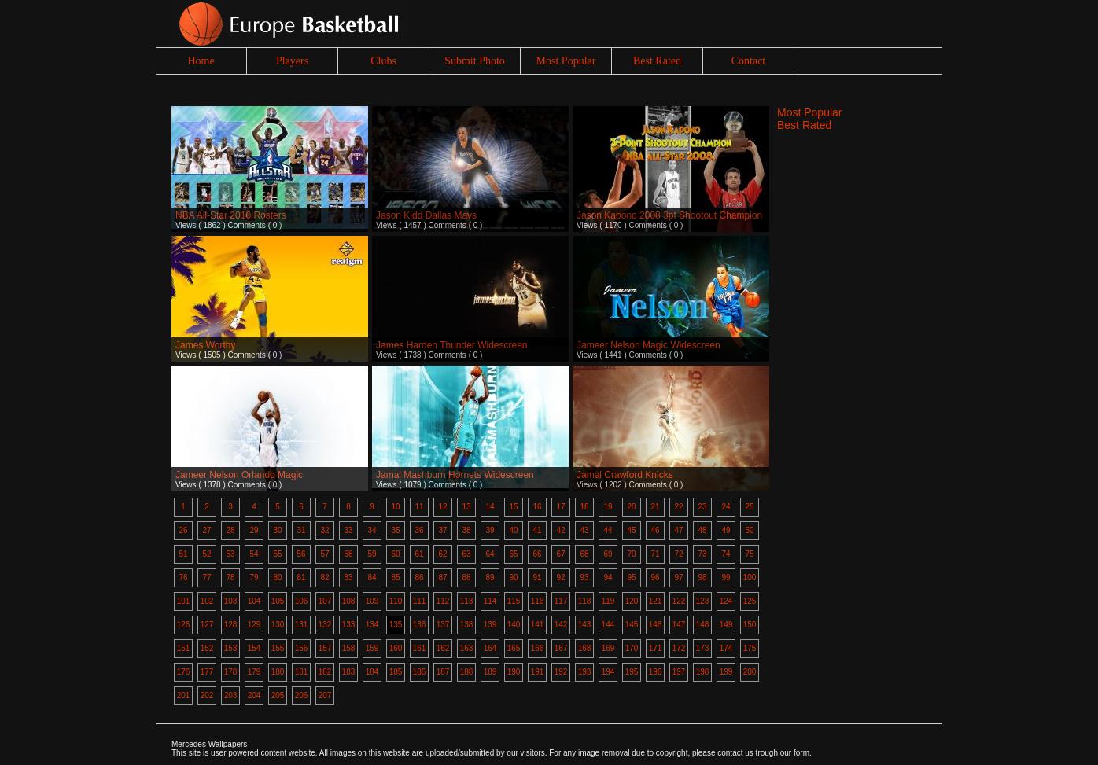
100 (750, 577)
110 (396, 601)
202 (207, 695)
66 (536, 554)
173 (702, 648)
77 (206, 577)
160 (396, 648)
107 (325, 601)
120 (632, 601)
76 (183, 577)
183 (349, 672)
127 (207, 624)
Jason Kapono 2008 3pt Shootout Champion (669, 215)
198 (702, 672)
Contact (748, 61)
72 (678, 554)
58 (348, 554)
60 (395, 554)
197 (679, 672)
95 (631, 577)
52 (206, 554)
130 (278, 624)
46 (654, 530)
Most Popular (566, 61)
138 (466, 624)
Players (292, 61)
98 (702, 577)
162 (443, 648)
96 (654, 577)
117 (561, 601)
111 (419, 601)
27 (206, 530)
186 (419, 672)
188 (466, 672)
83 (348, 577)
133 (349, 624)
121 (655, 601)
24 (725, 506)
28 (230, 530)
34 (371, 530)
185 (396, 672)
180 (278, 672)
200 (750, 672)
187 (443, 672)
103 (231, 601)
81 (301, 577)
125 (750, 601)
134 (372, 624)
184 (372, 672)
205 (278, 695)
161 (419, 648)
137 (443, 624)
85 (395, 577)
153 (231, 648)
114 (490, 601)
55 (277, 554)
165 (514, 648)
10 (395, 506)
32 (324, 530)
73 (702, 554)
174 (726, 648)
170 (632, 648)
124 (726, 601)
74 (725, 554)
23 (702, 506)
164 (490, 648)
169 (608, 648)
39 (489, 530)
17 (560, 506)
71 (654, 554)
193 (584, 672)
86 (419, 577)
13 (466, 506)
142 (561, 624)
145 (632, 624)
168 (584, 648)
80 (277, 577)
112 (443, 601)
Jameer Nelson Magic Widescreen (648, 345)
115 (514, 601)
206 (301, 695)
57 (324, 554)
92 (560, 577)
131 (301, 624)
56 (301, 554)
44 (607, 530)
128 (231, 624)
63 (466, 554)
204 (254, 695)
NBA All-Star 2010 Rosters (230, 215)
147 (679, 624)
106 (301, 601)
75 (749, 554)
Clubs (383, 61)
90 (513, 577)
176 (183, 672)
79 (253, 577)
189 (490, 672)
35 (395, 530)
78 (230, 577)
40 (513, 530)
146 (655, 624)
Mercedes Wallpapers (209, 744)
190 (514, 672)
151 (183, 648)
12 (442, 506)
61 (419, 554)
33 (348, 530)
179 (254, 672)
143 (584, 624)
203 (231, 695)
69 (607, 554)
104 (254, 601)
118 (584, 601)
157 (325, 648)
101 (183, 601)
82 (324, 577)
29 (253, 530)
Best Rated (657, 61)
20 (631, 506)
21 (654, 506)
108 (349, 601)
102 (207, 601)
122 (679, 601)
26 (183, 530)
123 (702, 601)
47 (678, 530)
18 (584, 506)
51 (183, 554)
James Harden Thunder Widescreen (452, 345)
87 (442, 577)
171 (655, 648)
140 (514, 624)
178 (231, 672)
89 (489, 577)
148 (702, 624)
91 (536, 577)
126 (183, 624)
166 (537, 648)
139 (490, 624)
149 (726, 624)
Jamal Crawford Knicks (625, 474)
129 (254, 624)
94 (607, 577)
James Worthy (205, 345)
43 (584, 530)
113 (466, 601)
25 (749, 506)
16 (536, 506)
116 (537, 601)
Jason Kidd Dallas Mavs (426, 215)
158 (349, 648)
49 (725, 530)
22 (678, 506)
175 (750, 648)
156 (301, 648)
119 (608, 601)
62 (442, 554)
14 (489, 506)
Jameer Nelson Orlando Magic (239, 474)
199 (726, 672)
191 (537, 672)
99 (725, 577)
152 (207, 648)
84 (371, 577)
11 (419, 506)
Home (200, 61)
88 (466, 577)
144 (608, 624)
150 (750, 624)
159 (372, 648)
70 (631, 554)
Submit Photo (474, 61)
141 (537, 624)
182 (325, 672)
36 (419, 530)
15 (513, 506)
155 (278, 648)
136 (419, 624)
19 (607, 506)
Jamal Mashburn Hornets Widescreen (455, 474)
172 (679, 648)
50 (749, 530)
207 (325, 695)
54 (253, 554)
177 (207, 672)
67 (560, 554)
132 (325, 624)
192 (561, 672)
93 (584, 577)
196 (655, 672)
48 (702, 530)
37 (442, 530)
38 (466, 530)
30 (277, 530)
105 (278, 601)
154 (254, 648)
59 (371, 554)
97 (678, 577)
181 (301, 672)
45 (631, 530)
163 (466, 648)
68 (584, 554)
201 (183, 695)
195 (632, 672)
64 (489, 554)
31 (301, 530)
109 (372, 601)
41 (536, 530)
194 (608, 672)
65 (513, 554)
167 (561, 648)
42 (560, 530)
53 (230, 554)
